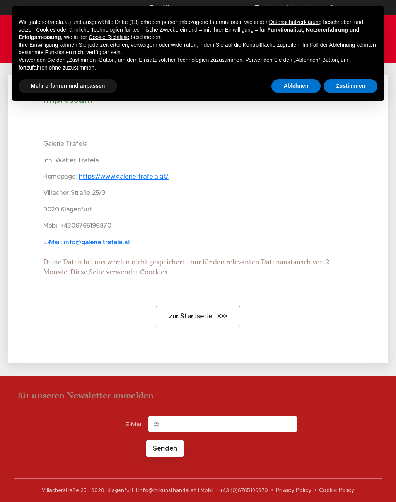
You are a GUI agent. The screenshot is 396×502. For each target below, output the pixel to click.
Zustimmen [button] (350, 86)
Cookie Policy (336, 490)
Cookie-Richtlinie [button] (109, 37)
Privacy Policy (293, 490)
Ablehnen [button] (296, 86)
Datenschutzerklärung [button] (295, 22)
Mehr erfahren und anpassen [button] (68, 86)
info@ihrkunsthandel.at (167, 490)
